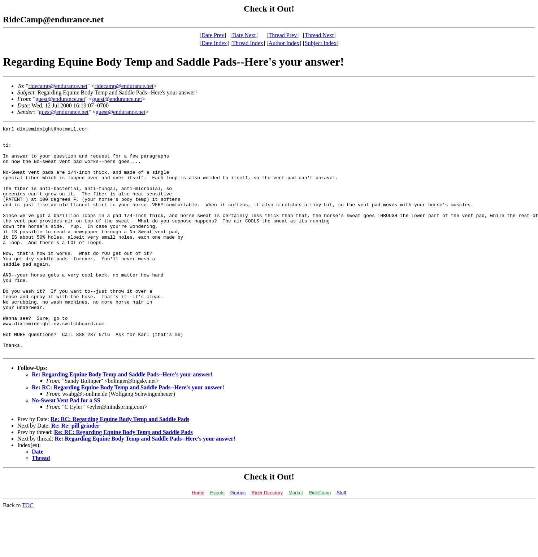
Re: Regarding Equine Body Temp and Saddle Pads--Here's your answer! (122, 420)
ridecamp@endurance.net (57, 86)
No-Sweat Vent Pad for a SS (66, 446)
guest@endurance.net (60, 99)
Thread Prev (282, 35)
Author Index (283, 43)
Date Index (214, 43)
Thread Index (247, 43)
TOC (28, 551)
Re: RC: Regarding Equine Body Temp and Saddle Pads (120, 464)
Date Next (244, 35)
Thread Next (319, 35)
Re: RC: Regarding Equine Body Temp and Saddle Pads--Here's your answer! (128, 433)
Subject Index (321, 43)
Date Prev (213, 35)
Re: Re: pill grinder (75, 471)
